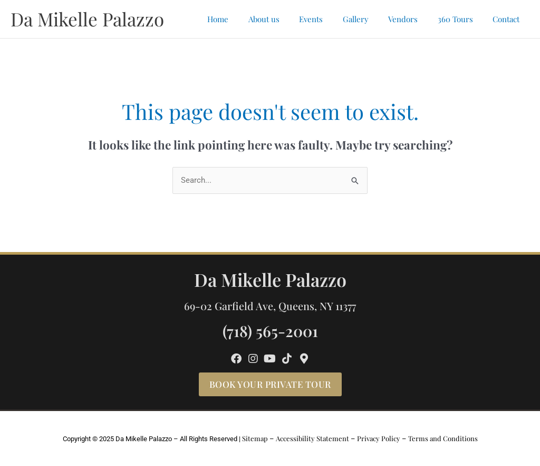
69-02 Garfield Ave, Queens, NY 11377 (270, 306)
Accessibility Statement (312, 438)
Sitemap (255, 438)
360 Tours (461, 19)
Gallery (369, 19)
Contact (508, 19)
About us (285, 19)
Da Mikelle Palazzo (87, 18)
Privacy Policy (378, 438)
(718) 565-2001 (270, 330)
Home (243, 19)
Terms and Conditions (443, 438)
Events (329, 19)
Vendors (413, 19)
